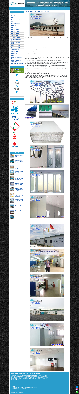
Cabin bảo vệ (13, 55)
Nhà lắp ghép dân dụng (15, 29)
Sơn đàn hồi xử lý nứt (14, 51)
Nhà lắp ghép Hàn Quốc (15, 33)
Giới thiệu (27, 8)
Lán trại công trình (14, 21)
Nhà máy (49, 8)
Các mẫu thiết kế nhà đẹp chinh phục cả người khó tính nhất (19, 200)
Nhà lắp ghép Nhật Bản (15, 31)
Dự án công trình (42, 8)
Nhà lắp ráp (13, 17)
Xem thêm (17, 379)
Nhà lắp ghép (13, 13)
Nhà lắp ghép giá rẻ (14, 27)
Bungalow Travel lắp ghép (15, 47)
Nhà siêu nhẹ (13, 15)
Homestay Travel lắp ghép (15, 45)
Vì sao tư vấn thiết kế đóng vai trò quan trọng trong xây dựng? (19, 195)
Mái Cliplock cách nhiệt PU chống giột (16, 40)
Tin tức (54, 8)
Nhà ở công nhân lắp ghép (15, 23)
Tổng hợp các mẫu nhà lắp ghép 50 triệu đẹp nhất (19, 212)
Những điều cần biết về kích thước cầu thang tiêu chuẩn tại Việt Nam (19, 178)
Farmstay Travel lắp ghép (15, 49)
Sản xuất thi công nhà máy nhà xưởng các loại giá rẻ (16, 61)
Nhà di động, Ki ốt (14, 53)
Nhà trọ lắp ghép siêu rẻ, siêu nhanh (17, 63)
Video (59, 8)
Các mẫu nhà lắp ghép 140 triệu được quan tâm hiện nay (19, 167)
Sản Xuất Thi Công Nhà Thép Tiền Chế (16, 58)
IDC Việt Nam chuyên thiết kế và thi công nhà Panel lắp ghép (19, 161)
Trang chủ (21, 8)
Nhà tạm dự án (13, 25)
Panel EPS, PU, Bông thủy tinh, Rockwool (16, 43)
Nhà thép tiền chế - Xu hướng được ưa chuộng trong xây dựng (19, 189)
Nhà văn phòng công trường (15, 19)
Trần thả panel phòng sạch (15, 37)
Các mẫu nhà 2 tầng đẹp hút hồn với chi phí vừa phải (19, 172)
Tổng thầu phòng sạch (14, 35)
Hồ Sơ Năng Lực (34, 8)
